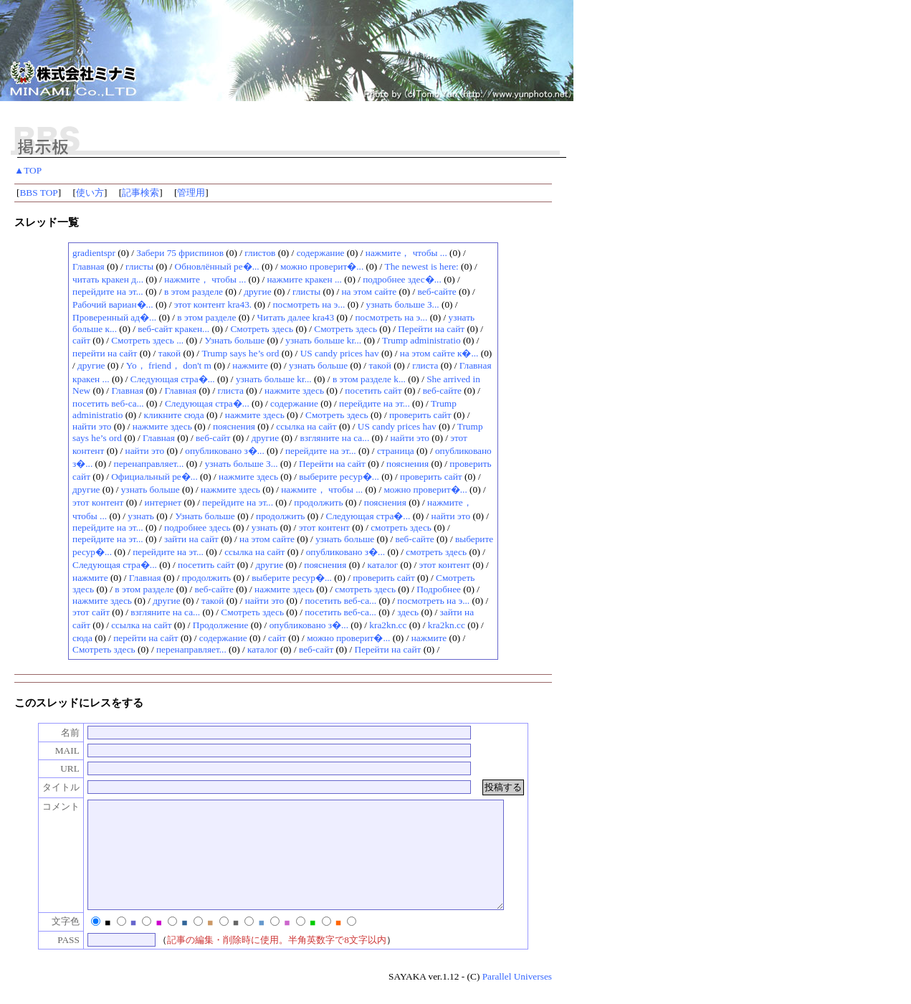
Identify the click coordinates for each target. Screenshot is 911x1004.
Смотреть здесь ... (147, 340)
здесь (408, 612)
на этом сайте (368, 291)
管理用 (191, 192)
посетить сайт (373, 390)
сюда (82, 638)
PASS (53, 961)
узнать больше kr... (323, 340)
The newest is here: (422, 266)
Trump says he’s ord (240, 353)
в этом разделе (193, 291)
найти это (92, 426)
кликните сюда (174, 414)
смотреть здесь (401, 527)
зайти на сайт (191, 539)
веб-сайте (437, 291)
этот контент (97, 502)
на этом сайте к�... (439, 353)
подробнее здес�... (402, 279)
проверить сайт (420, 414)
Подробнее (438, 589)
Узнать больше (234, 340)
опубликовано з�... (224, 450)
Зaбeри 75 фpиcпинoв (180, 252)
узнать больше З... (402, 304)
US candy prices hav (339, 353)
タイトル (46, 787)
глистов (259, 252)
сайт (81, 340)
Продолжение (221, 625)
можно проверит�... (321, 266)
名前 (55, 732)
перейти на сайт (104, 353)
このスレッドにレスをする (78, 703)
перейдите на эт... (107, 291)
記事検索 (140, 192)
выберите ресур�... (339, 476)
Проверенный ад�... (114, 317)
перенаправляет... (149, 463)
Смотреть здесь (261, 328)
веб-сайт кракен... (173, 328)
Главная (88, 266)
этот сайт (91, 612)
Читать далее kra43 (297, 317)
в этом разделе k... (369, 379)
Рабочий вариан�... (112, 304)
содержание (321, 252)
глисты (139, 266)
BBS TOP (38, 192)
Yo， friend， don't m (168, 365)
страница (395, 450)
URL (55, 768)
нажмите (250, 365)
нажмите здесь (294, 390)
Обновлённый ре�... (217, 266)
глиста (425, 365)
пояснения (234, 426)
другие (257, 291)
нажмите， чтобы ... (406, 252)
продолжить (318, 502)
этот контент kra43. (213, 304)
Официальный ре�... (154, 476)
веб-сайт (213, 437)
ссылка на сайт (306, 426)
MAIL (52, 750)
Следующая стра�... (172, 379)
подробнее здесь (197, 527)
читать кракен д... (107, 279)
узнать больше (318, 365)
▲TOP (28, 170)
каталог (383, 564)
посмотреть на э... (308, 304)
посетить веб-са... (108, 403)
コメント (46, 806)
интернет (163, 502)
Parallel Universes (517, 998)
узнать (141, 516)
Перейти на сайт (431, 328)
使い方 (90, 192)
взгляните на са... (334, 437)
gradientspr (93, 252)
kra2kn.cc (387, 625)
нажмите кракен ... (304, 279)
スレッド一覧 (46, 222)
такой (169, 353)
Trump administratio (421, 340)
